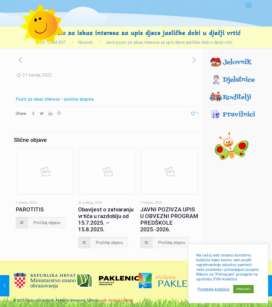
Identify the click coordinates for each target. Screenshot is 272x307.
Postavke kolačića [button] (213, 289)
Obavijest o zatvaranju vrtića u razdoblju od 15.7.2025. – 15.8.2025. (106, 219)
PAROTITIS (30, 209)
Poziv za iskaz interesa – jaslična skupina (55, 99)
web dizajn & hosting (116, 300)
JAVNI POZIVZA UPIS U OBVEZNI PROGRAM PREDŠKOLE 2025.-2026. (169, 219)
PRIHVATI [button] (243, 289)
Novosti (85, 42)
